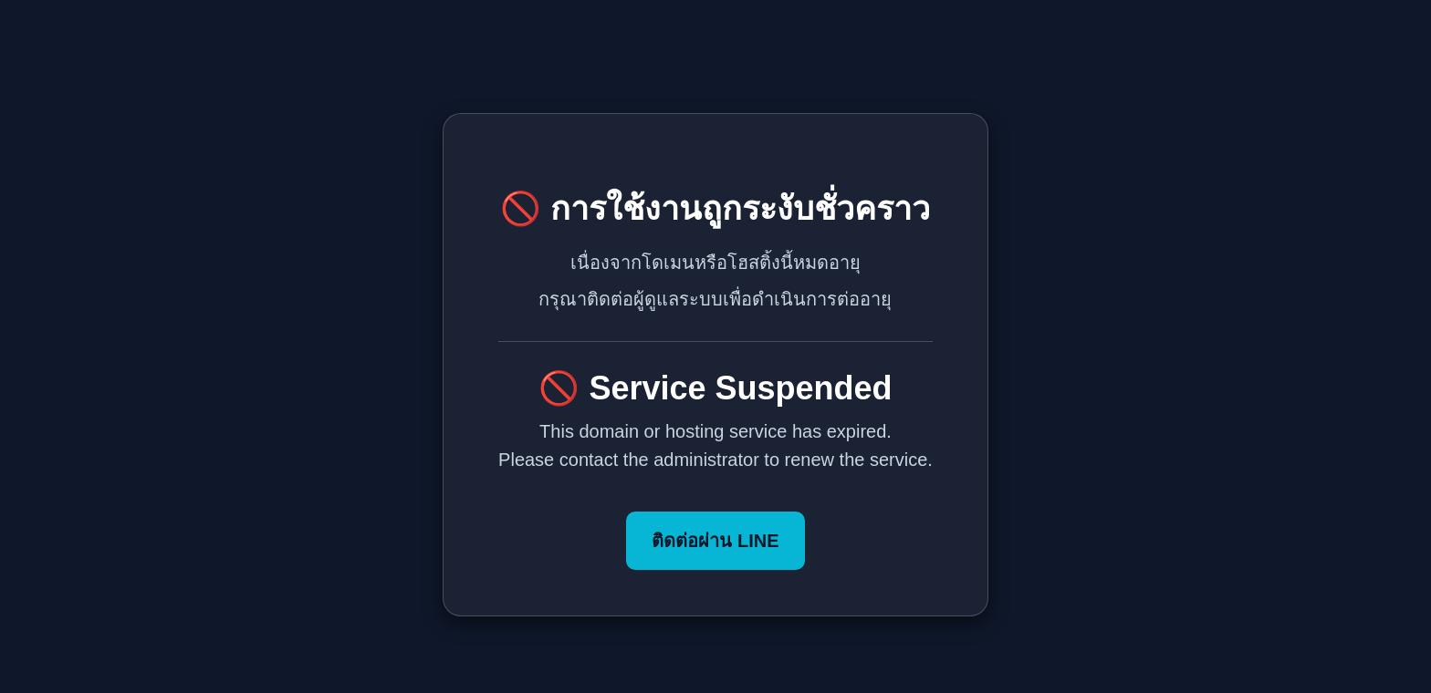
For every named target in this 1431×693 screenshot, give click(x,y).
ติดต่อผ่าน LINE (715, 541)
